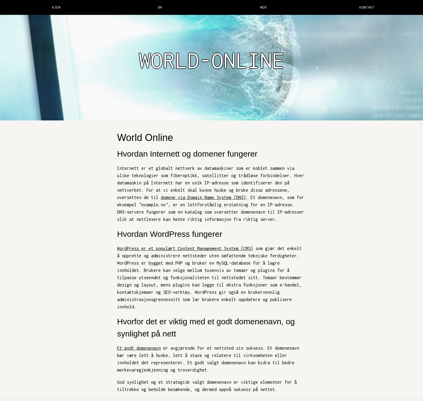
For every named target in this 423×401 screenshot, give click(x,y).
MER (263, 7)
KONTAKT (366, 7)
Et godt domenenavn (139, 348)
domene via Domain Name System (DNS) (203, 197)
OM (160, 7)
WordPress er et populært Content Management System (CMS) (185, 248)
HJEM (56, 7)
